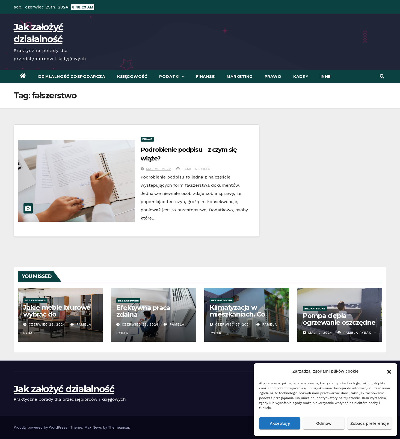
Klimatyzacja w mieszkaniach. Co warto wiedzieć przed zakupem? (244, 317)
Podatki (171, 76)
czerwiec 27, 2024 (233, 324)
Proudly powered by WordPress (41, 427)
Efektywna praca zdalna (143, 311)
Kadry (301, 76)
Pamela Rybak (193, 169)
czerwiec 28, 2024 (47, 324)
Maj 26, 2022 (158, 169)
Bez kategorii (35, 300)
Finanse (205, 76)
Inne (326, 76)
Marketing (240, 76)
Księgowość (132, 76)
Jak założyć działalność (64, 389)
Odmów (323, 423)
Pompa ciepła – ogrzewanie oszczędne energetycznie (339, 322)
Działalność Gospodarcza (71, 76)
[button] (389, 371)
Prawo (273, 76)
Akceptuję (280, 423)
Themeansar (118, 427)
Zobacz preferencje (369, 423)
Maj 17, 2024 (320, 333)
